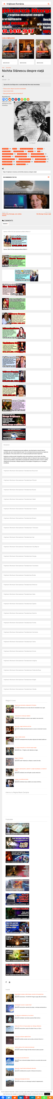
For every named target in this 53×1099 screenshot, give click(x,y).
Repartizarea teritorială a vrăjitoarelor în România (25, 705)
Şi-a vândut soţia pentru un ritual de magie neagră (25, 747)
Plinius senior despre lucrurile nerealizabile (14, 88)
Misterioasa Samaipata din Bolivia (22, 1079)
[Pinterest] (15, 99)
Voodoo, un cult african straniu (21, 779)
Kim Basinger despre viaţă (44, 214)
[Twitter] (6, 99)
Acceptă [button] (47, 1094)
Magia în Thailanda (19, 758)
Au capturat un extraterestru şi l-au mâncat (24, 1015)
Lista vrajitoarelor (9, 51)
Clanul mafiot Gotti (8, 91)
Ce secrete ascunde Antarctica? (22, 1057)
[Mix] (22, 99)
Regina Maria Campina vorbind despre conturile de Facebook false (29, 994)
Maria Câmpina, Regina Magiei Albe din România (26, 55)
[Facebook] (3, 99)
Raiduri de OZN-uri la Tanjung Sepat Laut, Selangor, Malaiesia (28, 1026)
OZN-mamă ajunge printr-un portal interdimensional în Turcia (23, 192)
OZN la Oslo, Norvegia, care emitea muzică (11, 214)
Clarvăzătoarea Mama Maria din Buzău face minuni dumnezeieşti (9, 55)
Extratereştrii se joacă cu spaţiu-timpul (23, 1004)
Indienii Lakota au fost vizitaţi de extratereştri (24, 1047)
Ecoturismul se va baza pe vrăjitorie (22, 715)
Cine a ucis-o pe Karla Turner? (14, 206)
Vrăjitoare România (15, 4)
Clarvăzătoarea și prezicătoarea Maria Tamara (42, 55)
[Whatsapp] (25, 99)
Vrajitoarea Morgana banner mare (23, 28)
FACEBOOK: (5, 223)
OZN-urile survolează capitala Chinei (23, 1036)
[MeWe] (19, 99)
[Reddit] (9, 99)
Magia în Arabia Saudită (20, 737)
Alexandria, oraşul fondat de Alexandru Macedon (25, 1068)
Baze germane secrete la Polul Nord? (13, 93)
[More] (28, 99)
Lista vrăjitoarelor (8, 38)
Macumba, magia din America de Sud (23, 726)
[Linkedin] (12, 99)
